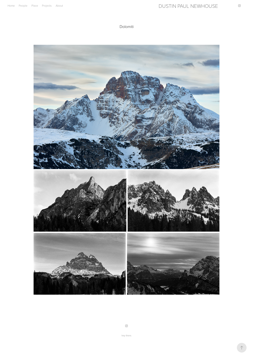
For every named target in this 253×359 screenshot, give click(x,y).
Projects (47, 5)
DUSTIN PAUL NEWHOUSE (188, 5)
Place (34, 5)
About (59, 5)
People (23, 5)
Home (11, 5)
